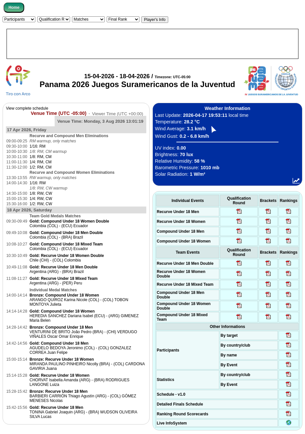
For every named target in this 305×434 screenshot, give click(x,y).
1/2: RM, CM (40, 167)
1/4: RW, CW (40, 198)
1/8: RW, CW (40, 193)
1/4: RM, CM (40, 162)
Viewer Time (117, 113)
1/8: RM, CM (40, 156)
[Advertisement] (152, 44)
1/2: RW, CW (40, 204)
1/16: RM (37, 146)
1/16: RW (37, 183)
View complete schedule (27, 108)
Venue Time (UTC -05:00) (58, 113)
